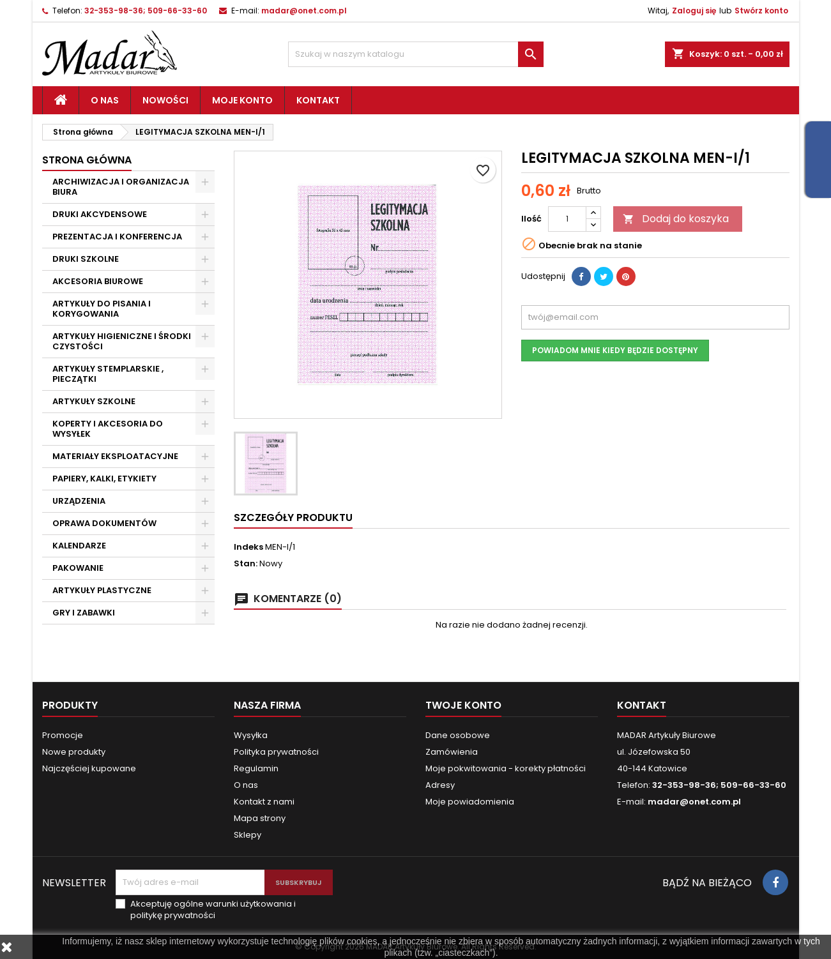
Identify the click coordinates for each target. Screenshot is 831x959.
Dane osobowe (457, 735)
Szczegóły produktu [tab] (293, 517)
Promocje (62, 735)
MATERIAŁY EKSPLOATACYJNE (115, 456)
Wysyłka (251, 735)
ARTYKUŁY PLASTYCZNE (101, 590)
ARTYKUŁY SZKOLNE (93, 401)
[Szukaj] (416, 54)
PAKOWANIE (77, 568)
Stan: (245, 564)
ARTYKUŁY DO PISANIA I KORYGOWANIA (101, 309)
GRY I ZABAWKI (83, 613)
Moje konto (242, 100)
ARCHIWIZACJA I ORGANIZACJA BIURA (120, 187)
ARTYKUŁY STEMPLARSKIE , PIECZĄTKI (108, 374)
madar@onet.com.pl (304, 10)
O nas (105, 100)
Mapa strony (260, 818)
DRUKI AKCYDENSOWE (99, 214)
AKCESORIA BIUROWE (97, 281)
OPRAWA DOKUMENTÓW (104, 523)
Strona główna (87, 160)
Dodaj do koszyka (676, 218)
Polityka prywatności (276, 752)
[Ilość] (567, 219)
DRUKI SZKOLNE (85, 259)
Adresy (440, 785)
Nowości (165, 100)
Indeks (248, 547)
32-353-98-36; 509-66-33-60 (145, 10)
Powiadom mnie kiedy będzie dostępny (615, 350)
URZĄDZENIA (78, 501)
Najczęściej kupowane (89, 768)
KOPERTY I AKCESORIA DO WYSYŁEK (107, 429)
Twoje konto (463, 705)
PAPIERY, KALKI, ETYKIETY (104, 478)
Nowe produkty (73, 752)
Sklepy (247, 835)
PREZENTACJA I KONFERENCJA (117, 236)
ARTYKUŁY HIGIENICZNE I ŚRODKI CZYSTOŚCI (121, 341)
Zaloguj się (694, 10)
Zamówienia (451, 752)
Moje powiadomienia (469, 802)
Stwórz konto (761, 10)
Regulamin (256, 768)
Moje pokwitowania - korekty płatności (505, 768)
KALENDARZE (79, 546)
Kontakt (318, 100)
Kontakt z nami (264, 802)
